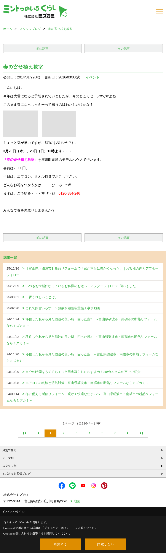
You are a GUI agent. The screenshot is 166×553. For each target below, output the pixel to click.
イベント (93, 77)
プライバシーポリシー (58, 528)
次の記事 (124, 48)
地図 (77, 501)
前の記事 (42, 48)
